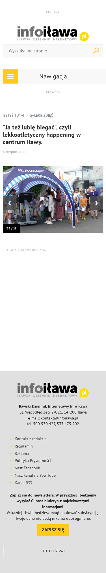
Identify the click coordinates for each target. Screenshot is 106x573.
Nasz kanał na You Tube (35, 475)
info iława (54, 550)
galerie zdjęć (41, 115)
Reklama (22, 453)
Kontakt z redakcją (31, 438)
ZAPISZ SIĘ (53, 530)
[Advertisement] (53, 311)
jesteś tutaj (13, 115)
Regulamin (24, 446)
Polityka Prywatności (33, 460)
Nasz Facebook (27, 467)
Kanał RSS (23, 482)
